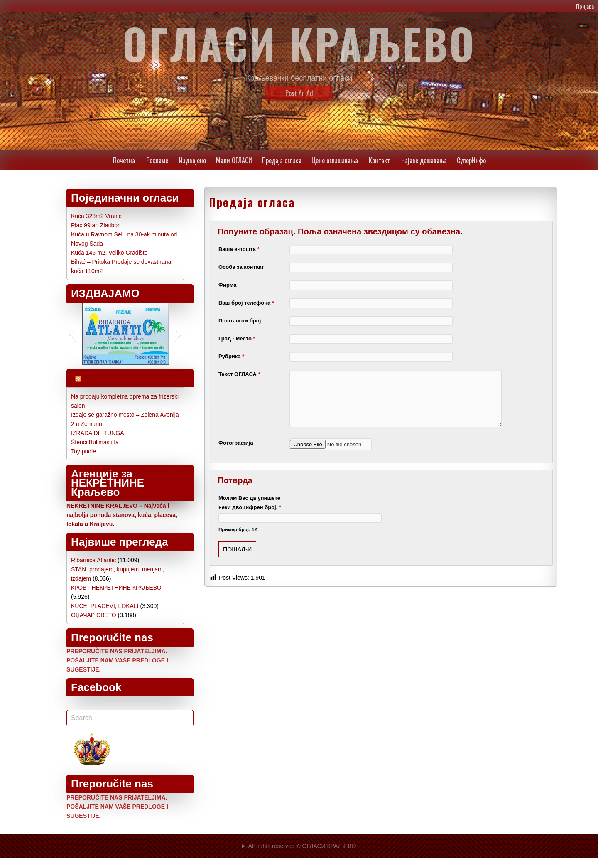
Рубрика (231, 356)
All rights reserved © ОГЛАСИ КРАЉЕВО (302, 846)
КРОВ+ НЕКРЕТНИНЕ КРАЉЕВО (116, 587)
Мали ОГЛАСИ (234, 160)
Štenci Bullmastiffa (95, 442)
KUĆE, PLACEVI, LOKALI (105, 606)
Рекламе (157, 160)
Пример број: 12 (237, 529)
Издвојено (192, 160)
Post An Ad (299, 93)
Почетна (124, 160)
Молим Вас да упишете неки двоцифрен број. (249, 502)
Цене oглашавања (334, 160)
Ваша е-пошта (239, 249)
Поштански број (239, 320)
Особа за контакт (241, 267)
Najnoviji (106, 378)
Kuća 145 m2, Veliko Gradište (109, 252)
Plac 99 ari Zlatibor (95, 225)
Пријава (585, 6)
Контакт (379, 160)
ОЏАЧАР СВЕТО (93, 615)
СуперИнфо (471, 160)
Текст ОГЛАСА (239, 374)
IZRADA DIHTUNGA (97, 433)
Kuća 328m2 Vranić (96, 216)
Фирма (227, 285)
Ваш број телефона (246, 303)
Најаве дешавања (424, 160)
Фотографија (235, 443)
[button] (72, 333)
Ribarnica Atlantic (93, 560)
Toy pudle (83, 451)
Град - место (236, 338)
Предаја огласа (281, 160)
